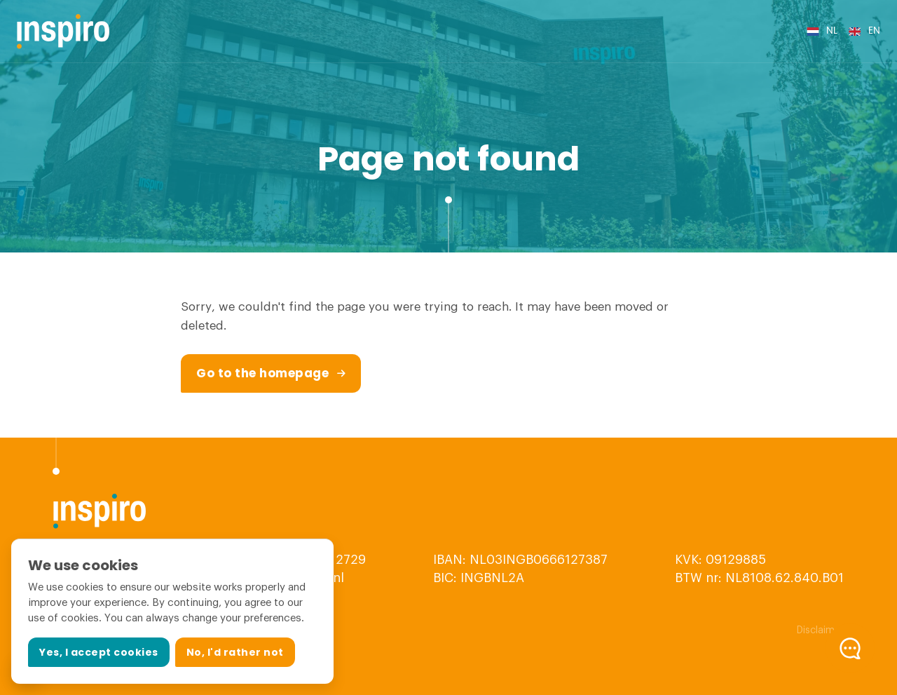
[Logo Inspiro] (63, 31)
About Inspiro (522, 31)
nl (831, 31)
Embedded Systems (220, 31)
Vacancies (668, 31)
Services (446, 31)
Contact (725, 31)
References (604, 31)
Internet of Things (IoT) (348, 31)
